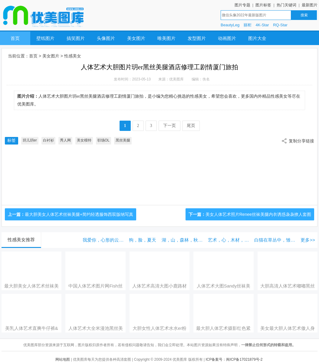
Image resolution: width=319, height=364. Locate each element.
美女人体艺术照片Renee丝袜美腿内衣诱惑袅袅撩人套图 (258, 214)
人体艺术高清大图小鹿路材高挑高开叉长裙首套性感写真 (159, 286)
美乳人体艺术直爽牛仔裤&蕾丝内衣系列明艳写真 (31, 328)
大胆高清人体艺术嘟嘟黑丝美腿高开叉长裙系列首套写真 (287, 286)
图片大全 (257, 38)
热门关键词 (286, 5)
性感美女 (72, 56)
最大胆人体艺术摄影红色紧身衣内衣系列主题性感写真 (223, 328)
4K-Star (262, 25)
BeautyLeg (230, 25)
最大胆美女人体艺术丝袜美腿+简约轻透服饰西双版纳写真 (79, 214)
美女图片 (136, 38)
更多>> (308, 239)
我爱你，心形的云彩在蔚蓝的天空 (104, 239)
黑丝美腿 (123, 140)
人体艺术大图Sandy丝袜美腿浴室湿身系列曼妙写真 (224, 286)
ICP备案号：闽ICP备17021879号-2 (234, 359)
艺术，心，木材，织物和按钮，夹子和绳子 (229, 239)
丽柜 (248, 25)
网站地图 (62, 359)
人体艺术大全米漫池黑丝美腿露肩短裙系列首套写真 (95, 328)
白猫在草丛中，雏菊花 (276, 239)
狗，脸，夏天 (142, 239)
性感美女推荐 (21, 239)
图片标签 (263, 5)
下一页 (169, 125)
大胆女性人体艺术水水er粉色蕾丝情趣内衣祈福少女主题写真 (159, 328)
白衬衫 (48, 140)
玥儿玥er (30, 140)
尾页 (191, 125)
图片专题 (242, 5)
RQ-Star (280, 25)
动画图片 (227, 38)
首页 (15, 38)
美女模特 (84, 140)
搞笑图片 (76, 38)
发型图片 (197, 38)
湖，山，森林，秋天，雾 (183, 239)
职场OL (103, 140)
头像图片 (106, 38)
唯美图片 (166, 38)
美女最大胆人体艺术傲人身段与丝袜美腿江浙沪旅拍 (287, 328)
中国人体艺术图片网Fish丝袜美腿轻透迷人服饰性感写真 (95, 286)
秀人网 (65, 140)
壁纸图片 (45, 38)
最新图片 (309, 5)
